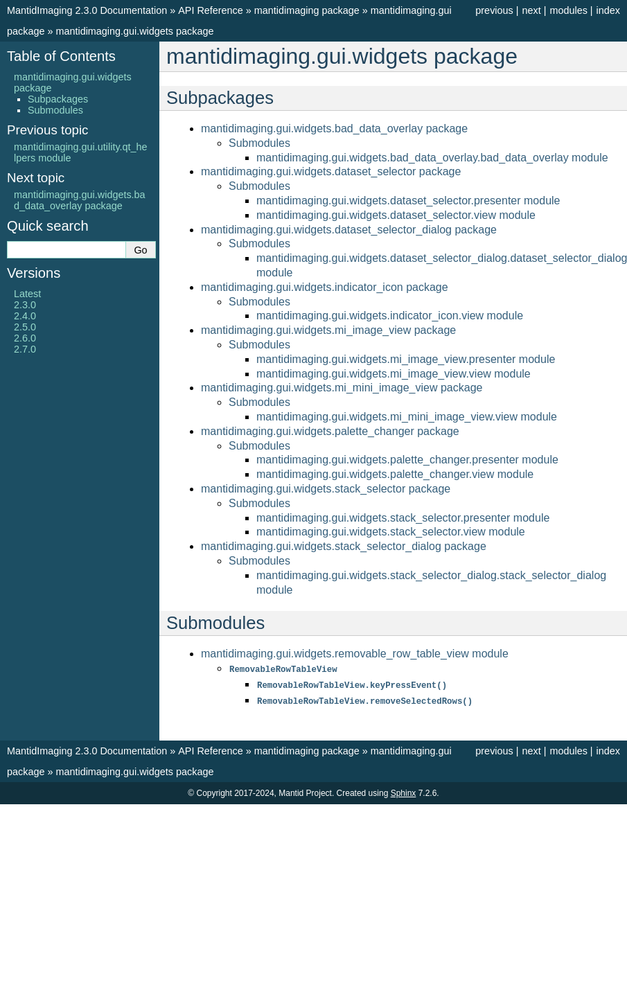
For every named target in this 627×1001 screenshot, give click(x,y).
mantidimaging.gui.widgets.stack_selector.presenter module (402, 518)
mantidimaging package (307, 10)
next (531, 10)
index (608, 10)
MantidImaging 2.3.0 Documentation (87, 10)
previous (494, 10)
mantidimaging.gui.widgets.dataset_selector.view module (396, 215)
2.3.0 (25, 304)
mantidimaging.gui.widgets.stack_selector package (325, 489)
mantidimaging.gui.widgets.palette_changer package (330, 431)
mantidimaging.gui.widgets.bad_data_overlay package (334, 128)
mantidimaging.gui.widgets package (134, 31)
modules (568, 10)
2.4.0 (25, 315)
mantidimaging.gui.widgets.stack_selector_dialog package (343, 546)
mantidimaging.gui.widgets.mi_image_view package (328, 330)
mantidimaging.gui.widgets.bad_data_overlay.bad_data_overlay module (432, 157)
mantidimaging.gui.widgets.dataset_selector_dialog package (349, 230)
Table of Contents (61, 56)
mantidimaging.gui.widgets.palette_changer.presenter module (407, 460)
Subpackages (58, 99)
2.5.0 (25, 327)
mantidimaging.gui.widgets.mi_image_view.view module (393, 374)
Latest (27, 293)
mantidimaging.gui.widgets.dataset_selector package (331, 171)
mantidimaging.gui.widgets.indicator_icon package (324, 287)
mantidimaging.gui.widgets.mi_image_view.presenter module (405, 359)
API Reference (210, 10)
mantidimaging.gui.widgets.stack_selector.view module (390, 532)
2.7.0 (25, 349)
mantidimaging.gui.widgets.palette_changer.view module (394, 474)
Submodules (259, 143)
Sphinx (403, 791)
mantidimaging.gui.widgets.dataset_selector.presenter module (408, 200)
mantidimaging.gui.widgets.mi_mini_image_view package (341, 387)
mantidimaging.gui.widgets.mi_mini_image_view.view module (406, 417)
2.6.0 (25, 338)
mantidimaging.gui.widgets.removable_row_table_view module (355, 653)
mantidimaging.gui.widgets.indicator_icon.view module (389, 315)
